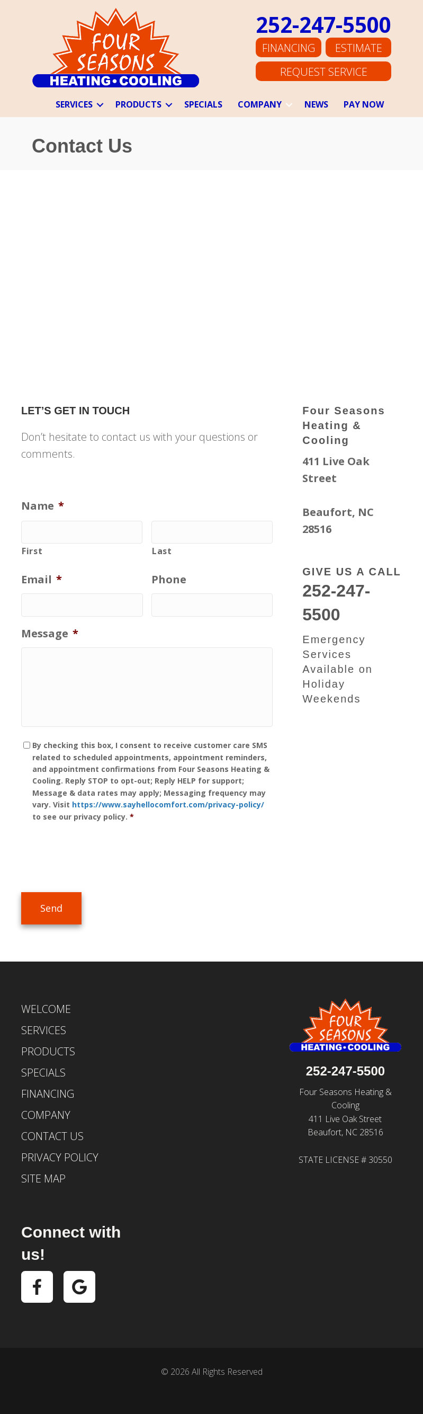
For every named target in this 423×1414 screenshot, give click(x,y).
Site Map (43, 1177)
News (316, 104)
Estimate (358, 48)
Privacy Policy (59, 1156)
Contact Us (52, 1134)
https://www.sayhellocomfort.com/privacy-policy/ (168, 807)
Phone (168, 578)
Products (138, 104)
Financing (288, 48)
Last (162, 550)
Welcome (46, 1007)
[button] (100, 105)
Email (41, 578)
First (32, 550)
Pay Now (364, 104)
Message (49, 630)
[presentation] (101, 856)
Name (42, 506)
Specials (203, 104)
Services (74, 104)
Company (260, 104)
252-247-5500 (323, 25)
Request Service (323, 71)
